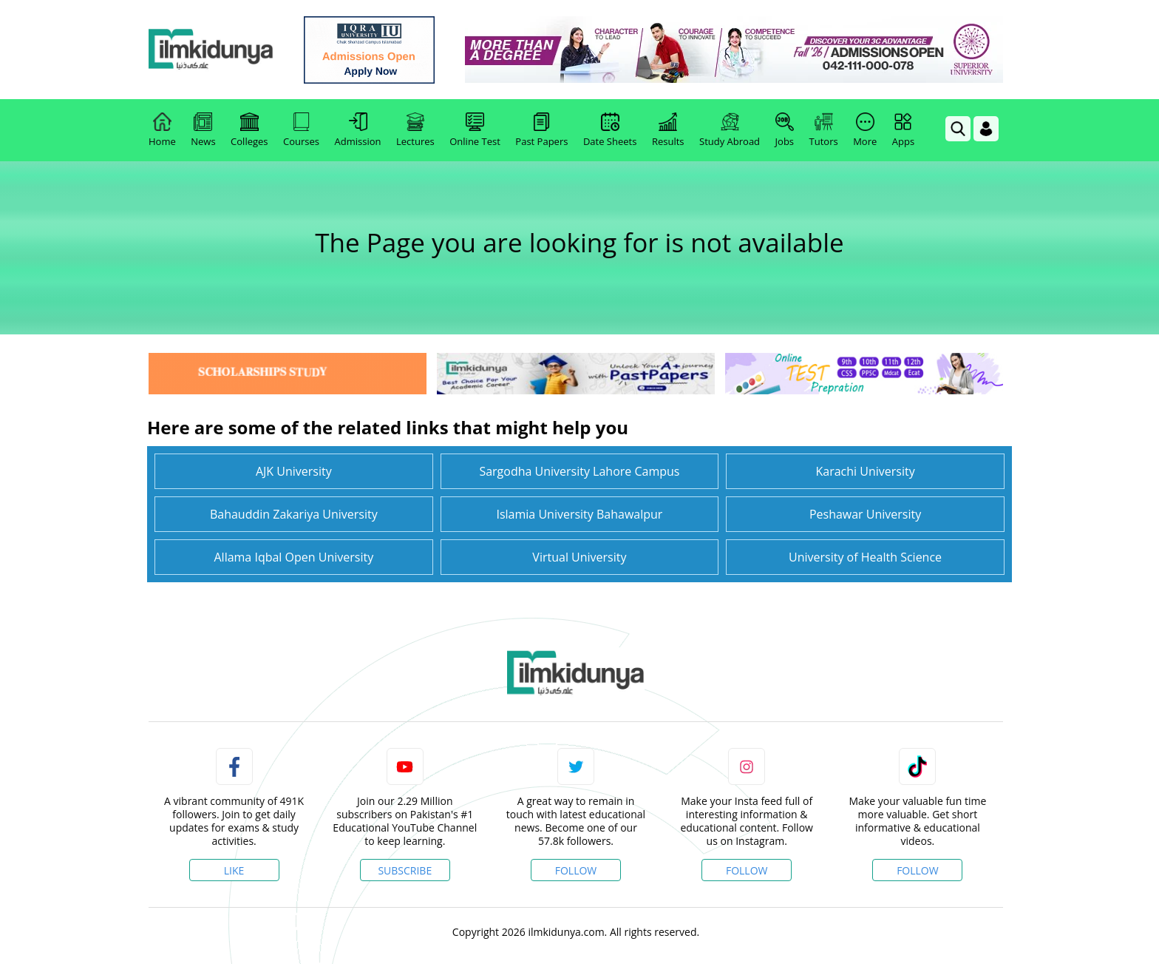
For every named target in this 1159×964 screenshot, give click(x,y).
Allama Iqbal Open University (293, 557)
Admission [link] (358, 130)
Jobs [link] (784, 130)
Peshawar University (865, 514)
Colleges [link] (249, 130)
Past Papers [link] (541, 130)
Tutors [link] (823, 130)
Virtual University (579, 557)
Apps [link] (903, 130)
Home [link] (162, 130)
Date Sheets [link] (610, 130)
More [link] (865, 130)
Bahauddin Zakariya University (294, 514)
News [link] (203, 130)
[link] (388, 50)
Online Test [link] (474, 130)
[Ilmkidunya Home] (230, 50)
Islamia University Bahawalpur (579, 514)
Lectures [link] (415, 130)
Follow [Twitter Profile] (576, 870)
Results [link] (668, 130)
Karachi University (864, 471)
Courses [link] (301, 130)
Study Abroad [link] (729, 130)
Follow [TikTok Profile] (918, 870)
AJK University (294, 471)
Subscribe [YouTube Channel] (405, 870)
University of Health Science (865, 557)
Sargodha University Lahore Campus (579, 471)
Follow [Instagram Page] (747, 870)
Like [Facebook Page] (234, 870)
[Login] (986, 128)
